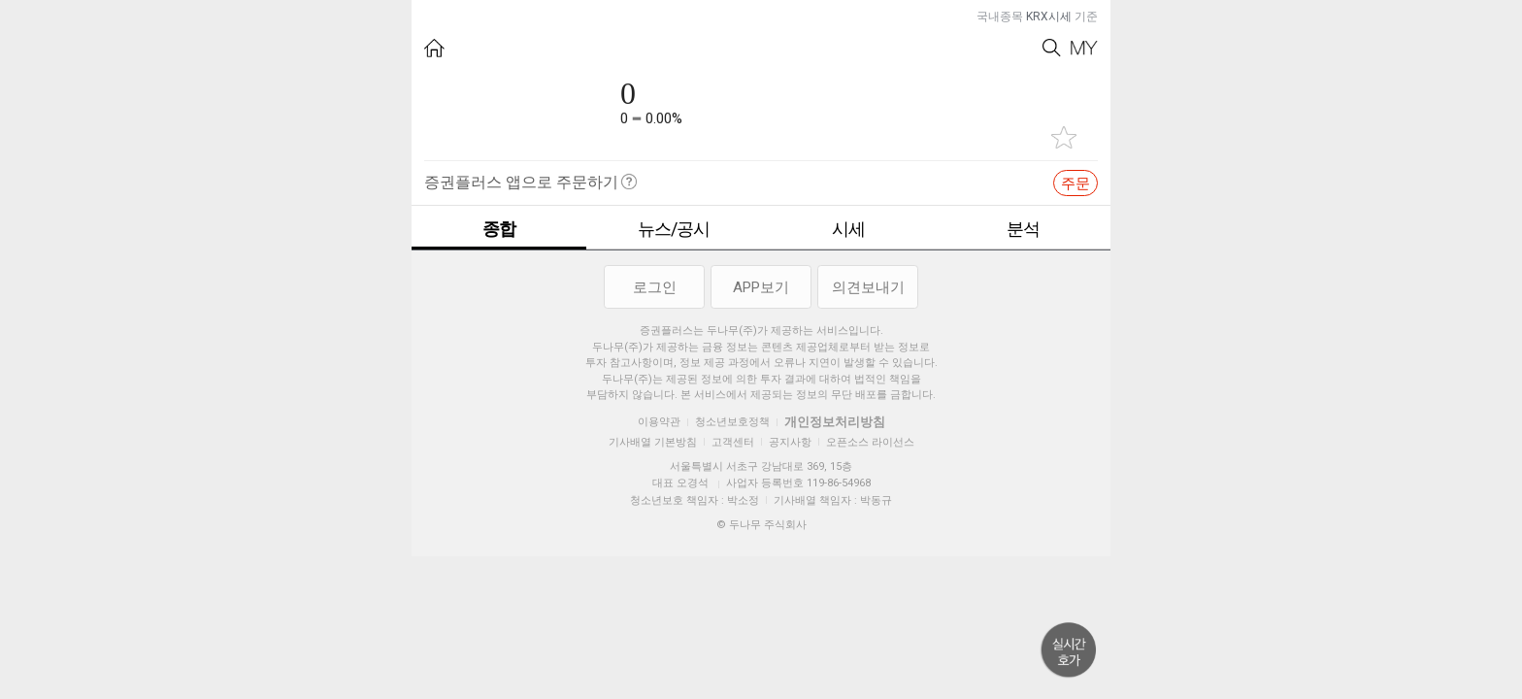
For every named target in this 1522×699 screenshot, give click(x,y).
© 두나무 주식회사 (761, 524)
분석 (1023, 228)
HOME (434, 48)
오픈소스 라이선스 (870, 442)
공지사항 (790, 442)
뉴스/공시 (674, 228)
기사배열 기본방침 (653, 442)
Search (1051, 48)
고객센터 (732, 442)
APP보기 (761, 287)
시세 (848, 228)
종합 (498, 228)
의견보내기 (868, 287)
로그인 (655, 287)
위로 (1069, 650)
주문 (1075, 183)
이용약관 (659, 422)
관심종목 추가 (1063, 137)
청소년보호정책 (732, 422)
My (1084, 48)
